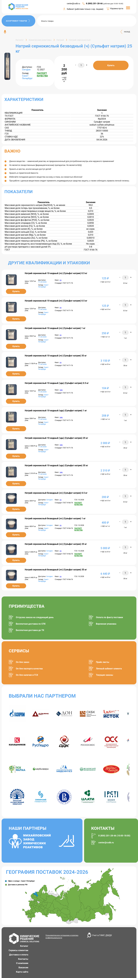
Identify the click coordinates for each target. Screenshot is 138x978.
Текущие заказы (104, 675)
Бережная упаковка (106, 624)
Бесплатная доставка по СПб (31, 624)
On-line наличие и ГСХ (27, 675)
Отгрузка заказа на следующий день (35, 617)
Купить (110, 65)
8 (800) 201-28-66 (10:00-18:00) (114, 835)
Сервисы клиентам (18, 950)
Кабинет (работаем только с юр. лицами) (85, 9)
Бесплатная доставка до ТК (30, 630)
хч (60, 280)
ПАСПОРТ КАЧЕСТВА (42, 74)
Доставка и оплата (18, 954)
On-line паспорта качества (29, 668)
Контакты (23, 959)
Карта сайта (22, 972)
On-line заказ (22, 662)
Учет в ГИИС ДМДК (102, 935)
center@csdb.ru (106, 842)
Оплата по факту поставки (109, 617)
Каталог (24, 946)
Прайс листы (102, 662)
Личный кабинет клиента (109, 668)
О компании (22, 963)
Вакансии (23, 967)
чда (61, 390)
